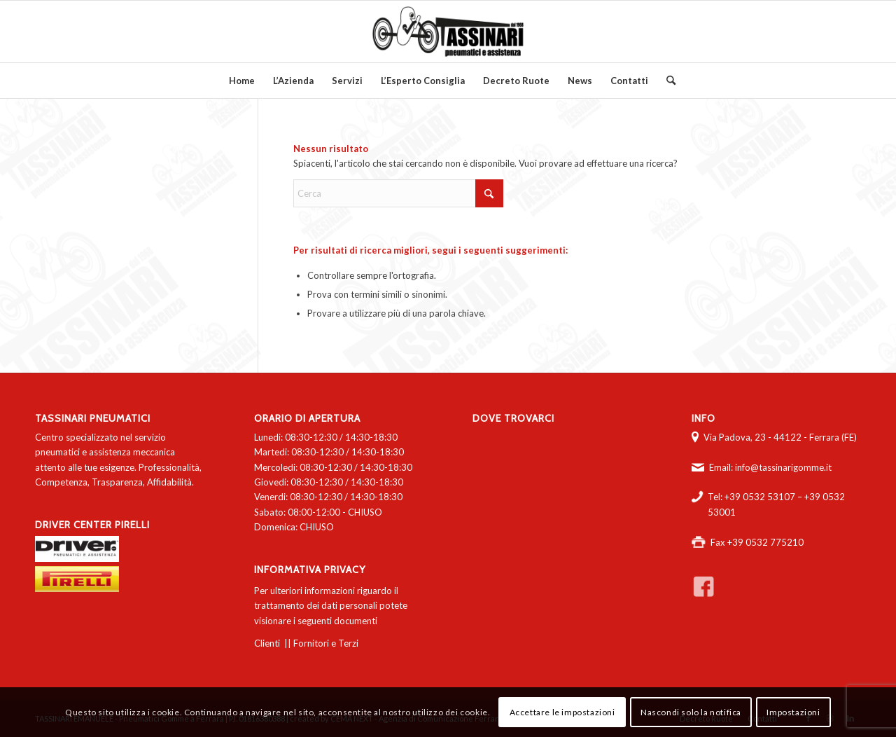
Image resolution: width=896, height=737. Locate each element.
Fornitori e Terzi (325, 643)
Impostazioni (793, 712)
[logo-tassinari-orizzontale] (448, 31)
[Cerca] (666, 80)
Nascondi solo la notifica (690, 712)
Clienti (267, 643)
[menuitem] (242, 80)
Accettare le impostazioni (562, 712)
